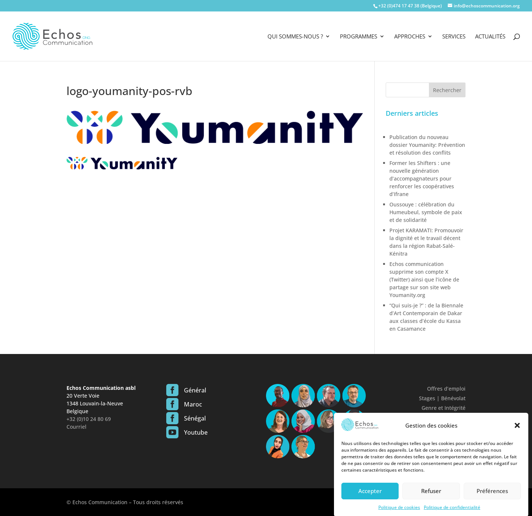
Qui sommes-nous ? (295, 37)
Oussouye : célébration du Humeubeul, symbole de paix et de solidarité (425, 212)
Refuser (431, 496)
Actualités (490, 37)
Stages (427, 398)
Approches (409, 37)
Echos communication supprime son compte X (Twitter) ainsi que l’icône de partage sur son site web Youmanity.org (424, 279)
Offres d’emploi (446, 388)
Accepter (370, 496)
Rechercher (447, 90)
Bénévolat (453, 398)
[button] (517, 431)
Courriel (76, 426)
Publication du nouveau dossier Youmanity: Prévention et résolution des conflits (427, 145)
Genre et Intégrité (444, 407)
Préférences (492, 496)
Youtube (196, 432)
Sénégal (195, 418)
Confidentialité (447, 417)
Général (195, 390)
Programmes (358, 37)
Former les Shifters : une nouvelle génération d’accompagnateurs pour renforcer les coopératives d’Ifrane (421, 178)
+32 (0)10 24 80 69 (88, 418)
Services (454, 37)
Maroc (193, 404)
